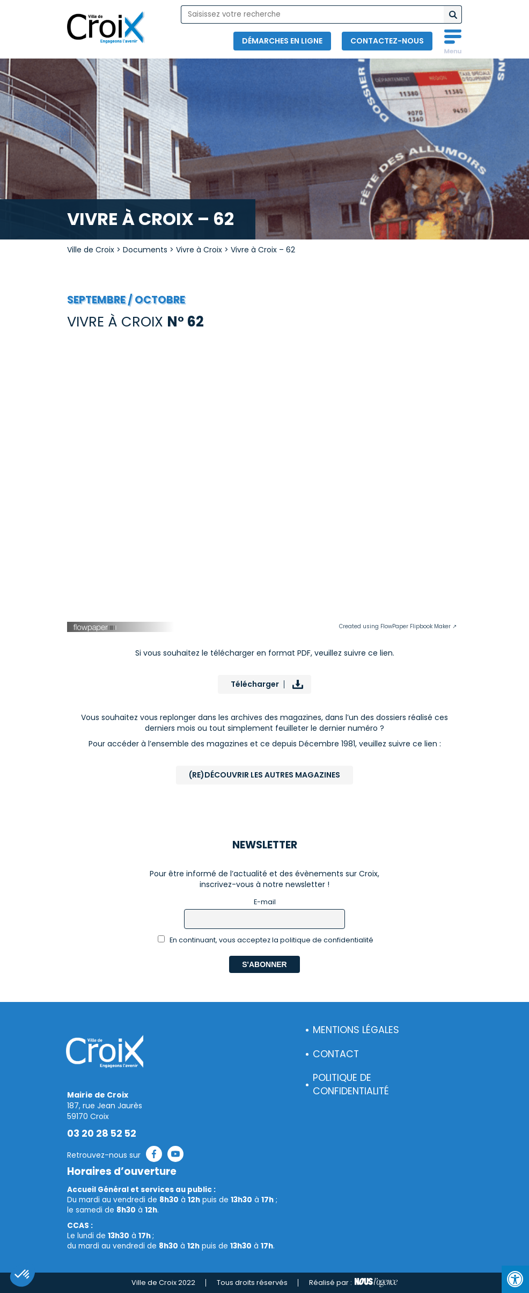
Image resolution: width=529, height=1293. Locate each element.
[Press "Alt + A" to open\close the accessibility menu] (515, 1279)
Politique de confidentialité (351, 1084)
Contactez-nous (387, 40)
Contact (336, 1054)
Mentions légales (356, 1029)
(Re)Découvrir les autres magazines (264, 774)
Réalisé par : (353, 1283)
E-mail (265, 901)
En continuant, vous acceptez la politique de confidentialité (266, 940)
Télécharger (255, 684)
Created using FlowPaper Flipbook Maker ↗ (398, 626)
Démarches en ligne (282, 40)
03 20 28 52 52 (101, 1133)
